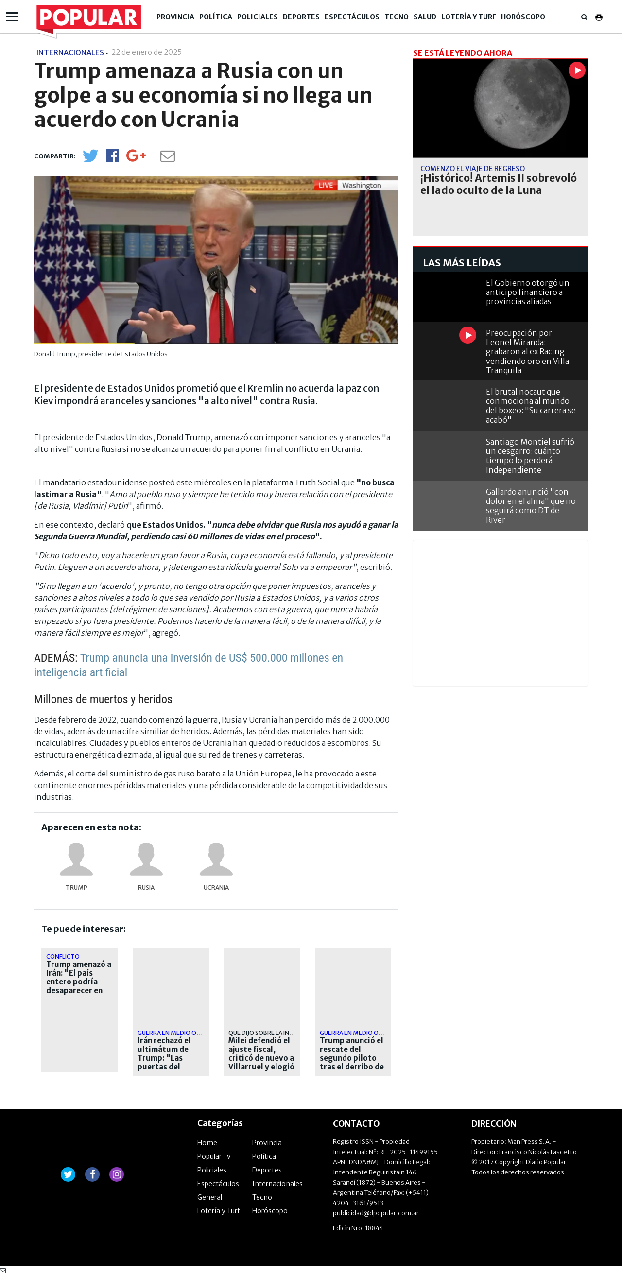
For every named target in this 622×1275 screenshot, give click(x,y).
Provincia (175, 17)
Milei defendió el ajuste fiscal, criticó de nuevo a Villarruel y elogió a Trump (261, 1058)
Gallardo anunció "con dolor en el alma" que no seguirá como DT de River (531, 506)
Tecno (396, 17)
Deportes (301, 17)
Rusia (146, 887)
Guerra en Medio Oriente (177, 1032)
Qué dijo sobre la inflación (270, 1032)
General (209, 1197)
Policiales (257, 17)
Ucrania (216, 887)
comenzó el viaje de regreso (472, 168)
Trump (76, 887)
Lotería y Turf (468, 17)
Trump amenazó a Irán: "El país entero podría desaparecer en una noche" (78, 982)
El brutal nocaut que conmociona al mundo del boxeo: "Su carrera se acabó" (531, 406)
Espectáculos (352, 17)
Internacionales (277, 1183)
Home (207, 1142)
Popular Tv (214, 1156)
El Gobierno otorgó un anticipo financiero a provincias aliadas (528, 292)
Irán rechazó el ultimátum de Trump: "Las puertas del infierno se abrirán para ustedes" (164, 1067)
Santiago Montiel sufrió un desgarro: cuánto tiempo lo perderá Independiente (530, 456)
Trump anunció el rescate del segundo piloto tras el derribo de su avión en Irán (352, 1058)
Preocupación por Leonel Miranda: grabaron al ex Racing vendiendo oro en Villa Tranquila (527, 351)
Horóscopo (523, 17)
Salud (425, 17)
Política (215, 17)
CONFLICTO (63, 956)
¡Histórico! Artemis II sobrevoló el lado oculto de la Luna (498, 184)
